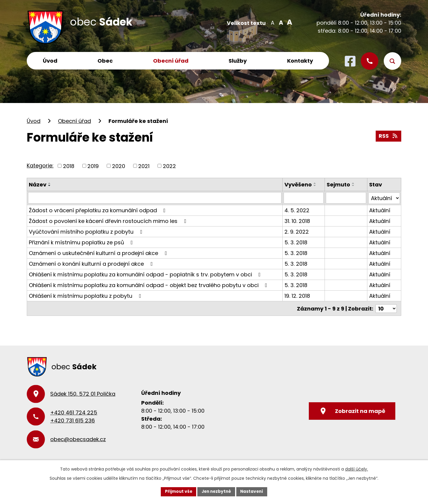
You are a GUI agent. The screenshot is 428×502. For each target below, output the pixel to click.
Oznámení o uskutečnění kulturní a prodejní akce (99, 252)
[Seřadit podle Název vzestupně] (49, 183)
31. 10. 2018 (297, 220)
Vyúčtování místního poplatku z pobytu (86, 231)
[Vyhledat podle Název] (154, 197)
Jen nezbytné (216, 491)
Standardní (280, 22)
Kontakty (300, 60)
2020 (118, 166)
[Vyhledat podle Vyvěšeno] (304, 197)
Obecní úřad (170, 60)
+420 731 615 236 (72, 420)
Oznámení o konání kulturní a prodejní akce (92, 263)
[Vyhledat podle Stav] (384, 197)
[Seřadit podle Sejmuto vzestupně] (353, 183)
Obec (105, 60)
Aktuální (379, 209)
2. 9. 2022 (296, 231)
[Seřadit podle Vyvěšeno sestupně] (315, 185)
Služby (238, 60)
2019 (93, 166)
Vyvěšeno (298, 184)
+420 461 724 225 (73, 412)
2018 (68, 166)
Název (37, 184)
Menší (272, 22)
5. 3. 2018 (295, 242)
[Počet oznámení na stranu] (386, 307)
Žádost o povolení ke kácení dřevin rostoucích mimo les (108, 220)
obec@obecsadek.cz (78, 438)
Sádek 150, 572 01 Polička (82, 393)
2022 (169, 166)
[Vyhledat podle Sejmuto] (346, 197)
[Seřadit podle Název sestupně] (49, 185)
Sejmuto (338, 184)
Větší (288, 22)
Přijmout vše (177, 491)
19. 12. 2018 (297, 295)
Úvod (50, 60)
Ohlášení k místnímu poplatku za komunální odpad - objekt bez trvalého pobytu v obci (149, 284)
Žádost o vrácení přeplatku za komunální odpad (98, 209)
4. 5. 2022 (296, 209)
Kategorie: (40, 165)
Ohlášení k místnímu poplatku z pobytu (86, 295)
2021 (144, 166)
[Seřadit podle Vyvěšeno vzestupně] (315, 183)
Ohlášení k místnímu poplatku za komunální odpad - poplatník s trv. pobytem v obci (146, 274)
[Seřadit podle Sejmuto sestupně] (353, 185)
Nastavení (253, 491)
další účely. (356, 469)
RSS (388, 136)
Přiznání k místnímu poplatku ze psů (82, 242)
